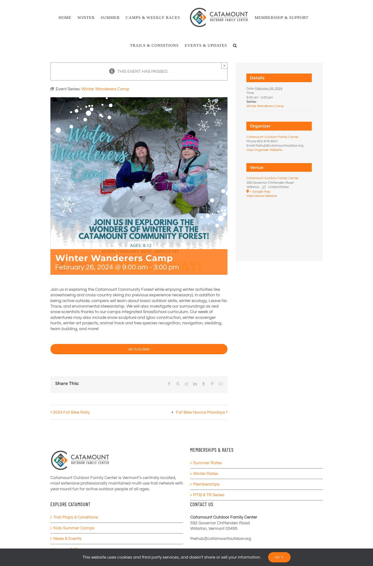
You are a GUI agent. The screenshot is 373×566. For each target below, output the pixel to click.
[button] (235, 45)
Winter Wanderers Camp (265, 106)
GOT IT (279, 557)
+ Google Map (260, 191)
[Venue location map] (279, 223)
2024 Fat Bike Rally (71, 412)
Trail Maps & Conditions (75, 517)
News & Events (67, 538)
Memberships (206, 484)
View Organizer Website (264, 150)
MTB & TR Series (208, 495)
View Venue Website (261, 196)
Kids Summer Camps (73, 528)
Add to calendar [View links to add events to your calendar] (138, 349)
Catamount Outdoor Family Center (272, 137)
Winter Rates (205, 473)
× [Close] (224, 65)
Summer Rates (207, 463)
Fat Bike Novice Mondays (200, 412)
